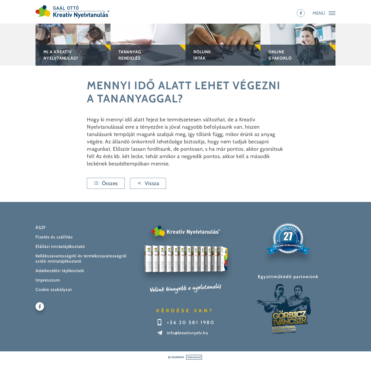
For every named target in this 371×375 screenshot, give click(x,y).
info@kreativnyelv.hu (187, 332)
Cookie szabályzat (54, 289)
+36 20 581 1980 (191, 322)
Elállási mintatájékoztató (60, 246)
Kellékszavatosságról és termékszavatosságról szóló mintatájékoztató (81, 258)
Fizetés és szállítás (54, 237)
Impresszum (48, 280)
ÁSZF (41, 227)
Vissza (148, 183)
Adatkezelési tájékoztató (60, 270)
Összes (106, 183)
